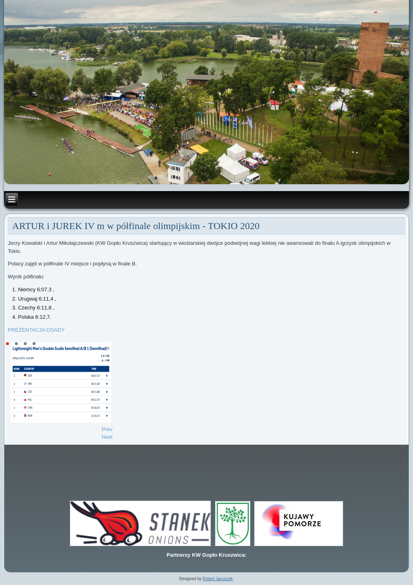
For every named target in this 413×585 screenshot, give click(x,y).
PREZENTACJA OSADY (36, 330)
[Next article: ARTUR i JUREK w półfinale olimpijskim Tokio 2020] (107, 437)
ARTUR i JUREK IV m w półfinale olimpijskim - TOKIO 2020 (135, 226)
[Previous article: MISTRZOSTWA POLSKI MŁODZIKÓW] (107, 429)
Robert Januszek (217, 579)
